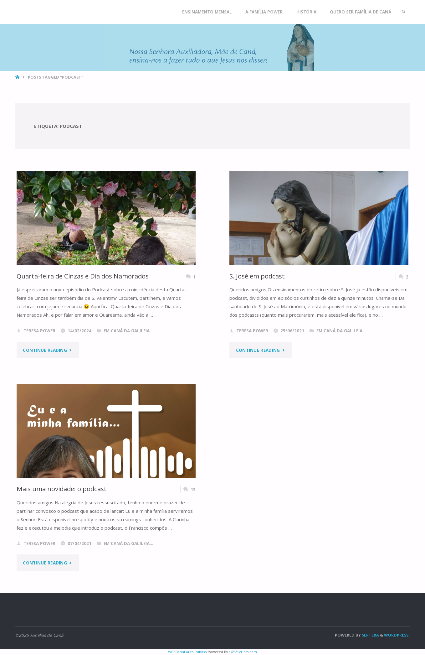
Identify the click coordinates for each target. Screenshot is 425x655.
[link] (404, 12)
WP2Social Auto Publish (187, 651)
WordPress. (397, 635)
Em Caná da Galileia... (128, 331)
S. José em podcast (257, 276)
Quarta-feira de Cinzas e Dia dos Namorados (83, 276)
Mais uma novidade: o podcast (62, 488)
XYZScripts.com (244, 651)
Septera (370, 635)
